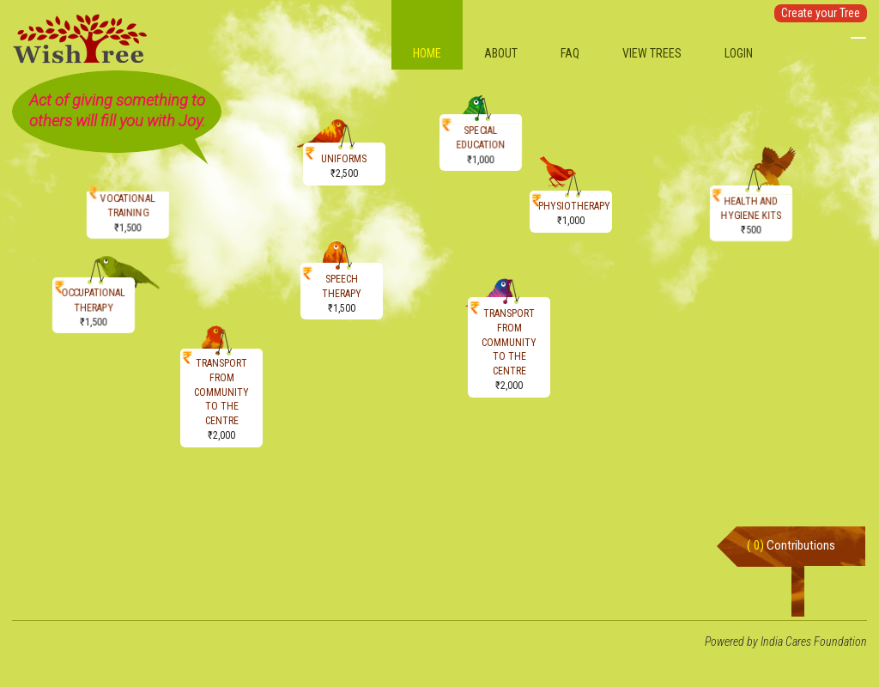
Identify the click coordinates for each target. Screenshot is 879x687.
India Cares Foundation (814, 641)
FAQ (570, 53)
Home (427, 53)
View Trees (652, 53)
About (501, 53)
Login (738, 53)
